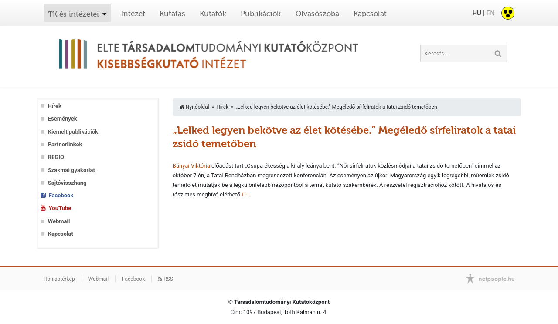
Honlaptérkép (59, 279)
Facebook (61, 195)
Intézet (133, 13)
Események (62, 118)
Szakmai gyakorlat (71, 170)
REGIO (56, 157)
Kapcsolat (370, 13)
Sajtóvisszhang (67, 183)
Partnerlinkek (65, 144)
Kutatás (172, 13)
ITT (245, 194)
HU (476, 13)
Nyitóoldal (194, 107)
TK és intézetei (73, 14)
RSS (165, 279)
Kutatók (213, 13)
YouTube (60, 208)
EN (491, 13)
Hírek (54, 106)
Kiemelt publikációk (73, 131)
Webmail (59, 221)
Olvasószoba (317, 13)
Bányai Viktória (191, 165)
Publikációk (261, 13)
